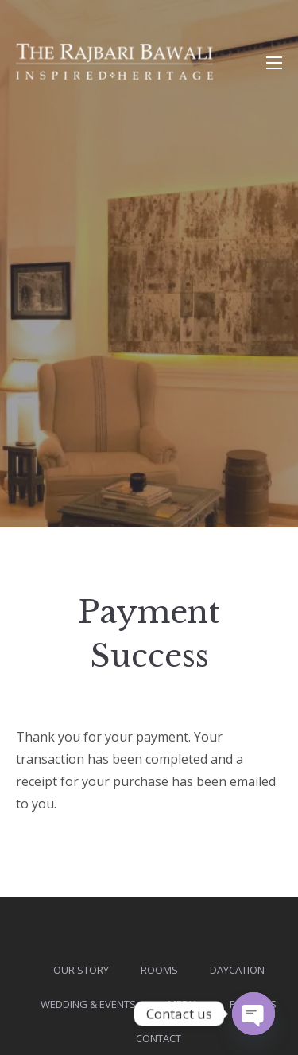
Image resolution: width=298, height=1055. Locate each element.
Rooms (159, 970)
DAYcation (237, 970)
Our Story (81, 970)
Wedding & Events (88, 1004)
